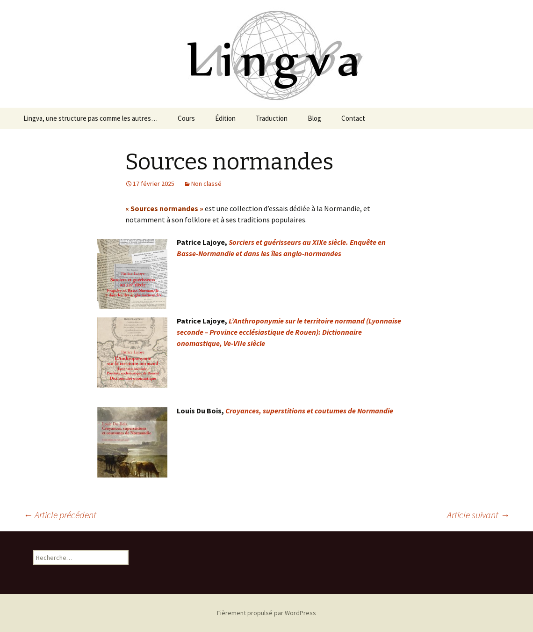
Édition (225, 118)
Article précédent (59, 515)
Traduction (272, 118)
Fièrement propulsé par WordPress (266, 613)
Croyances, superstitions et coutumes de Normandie (309, 410)
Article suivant (478, 515)
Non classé (206, 183)
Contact (353, 118)
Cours (186, 118)
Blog (314, 118)
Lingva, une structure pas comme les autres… (90, 118)
